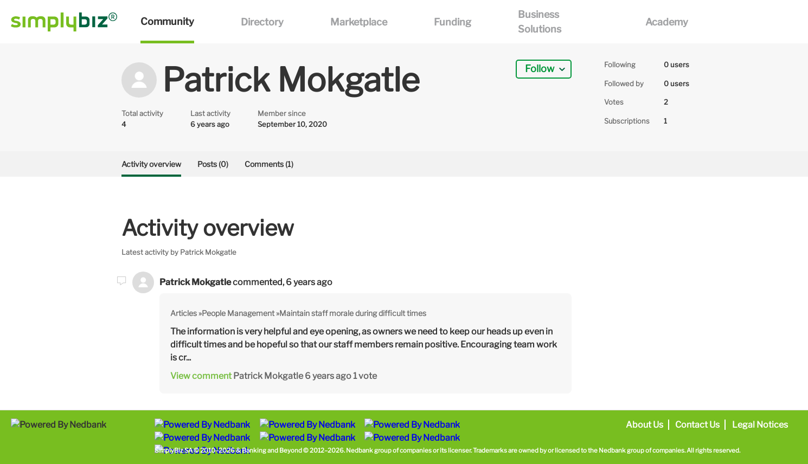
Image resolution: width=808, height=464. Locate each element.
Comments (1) (269, 164)
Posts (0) (212, 164)
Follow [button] (539, 68)
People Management (238, 313)
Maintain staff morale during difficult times (352, 313)
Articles (183, 313)
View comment (201, 376)
